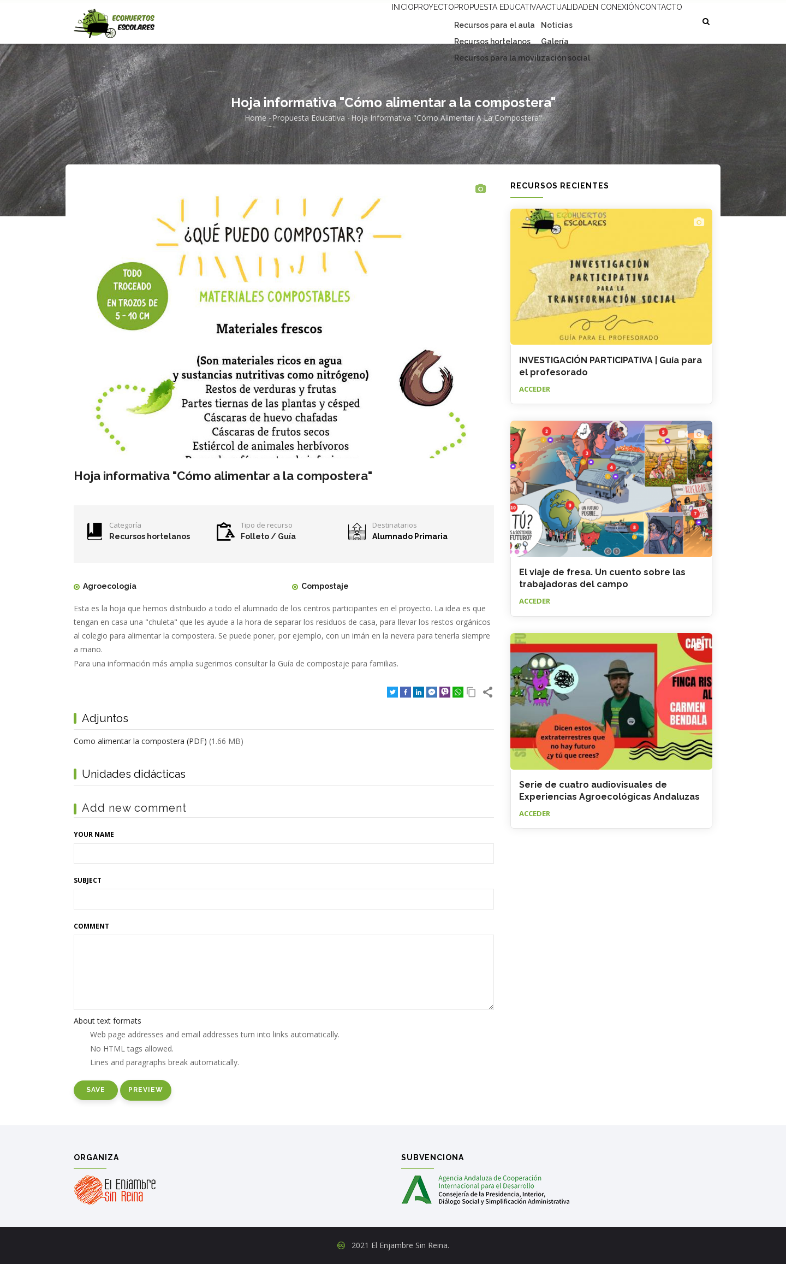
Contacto (656, 20)
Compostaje (325, 586)
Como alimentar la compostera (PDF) (140, 741)
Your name (94, 834)
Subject (88, 880)
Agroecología (109, 586)
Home (255, 118)
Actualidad (537, 20)
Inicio (343, 20)
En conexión (598, 20)
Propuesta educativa (460, 20)
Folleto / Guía (268, 536)
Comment (91, 926)
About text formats (107, 1020)
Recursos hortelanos (149, 536)
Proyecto (386, 20)
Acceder (534, 389)
